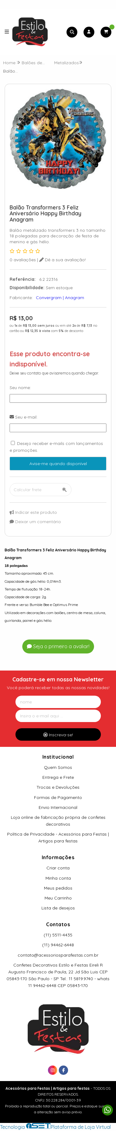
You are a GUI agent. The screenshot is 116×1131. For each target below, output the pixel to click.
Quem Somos (58, 767)
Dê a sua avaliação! (62, 260)
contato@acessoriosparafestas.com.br (58, 955)
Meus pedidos (58, 888)
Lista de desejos (58, 908)
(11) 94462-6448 (58, 945)
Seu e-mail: (23, 417)
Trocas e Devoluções (58, 787)
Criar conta (58, 868)
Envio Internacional (58, 807)
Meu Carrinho (58, 898)
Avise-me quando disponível (58, 463)
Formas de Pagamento (58, 797)
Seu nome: (20, 387)
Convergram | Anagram (60, 297)
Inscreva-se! (58, 735)
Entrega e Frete (58, 777)
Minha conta (58, 878)
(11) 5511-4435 (58, 935)
